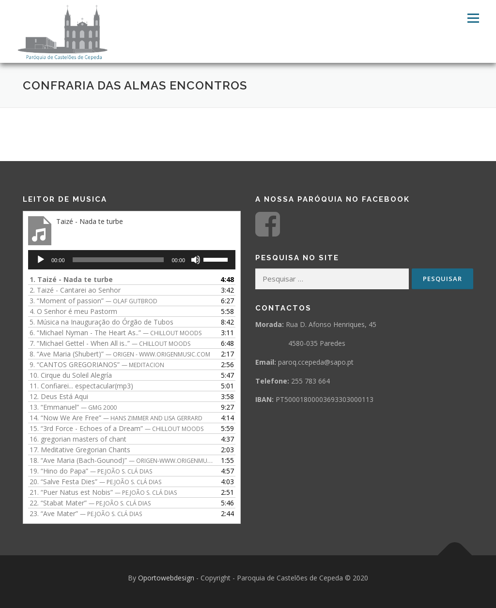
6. (116, 332)
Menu (473, 18)
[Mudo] (196, 260)
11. (81, 385)
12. (59, 396)
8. (120, 353)
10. (71, 375)
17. (80, 449)
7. (110, 343)
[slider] (118, 259)
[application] (131, 259)
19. (91, 470)
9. (97, 364)
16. (78, 439)
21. (103, 492)
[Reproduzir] (41, 260)
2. (75, 290)
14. (116, 417)
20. (95, 481)
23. (86, 513)
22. (90, 502)
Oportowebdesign (166, 577)
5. (101, 321)
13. (73, 407)
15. (116, 428)
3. (93, 300)
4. (73, 311)
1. (71, 279)
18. (122, 460)
